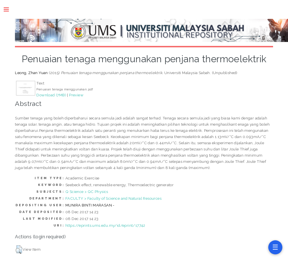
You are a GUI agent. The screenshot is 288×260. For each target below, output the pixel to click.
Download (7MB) (51, 95)
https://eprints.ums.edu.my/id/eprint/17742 (105, 225)
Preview (76, 95)
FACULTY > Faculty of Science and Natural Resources (113, 198)
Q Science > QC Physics (86, 191)
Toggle (9, 9)
